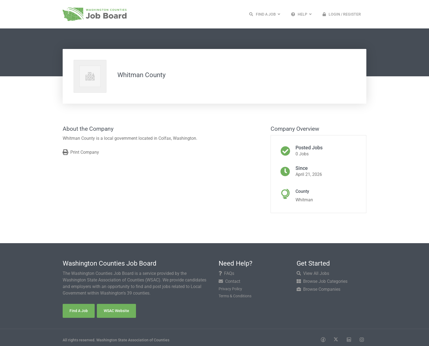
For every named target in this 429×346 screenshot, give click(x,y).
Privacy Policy (230, 289)
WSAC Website (116, 311)
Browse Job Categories (322, 281)
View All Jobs (313, 273)
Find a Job (78, 311)
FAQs (226, 273)
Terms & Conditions (235, 296)
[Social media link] (323, 339)
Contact (229, 281)
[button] (265, 14)
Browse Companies (318, 289)
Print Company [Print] (81, 152)
